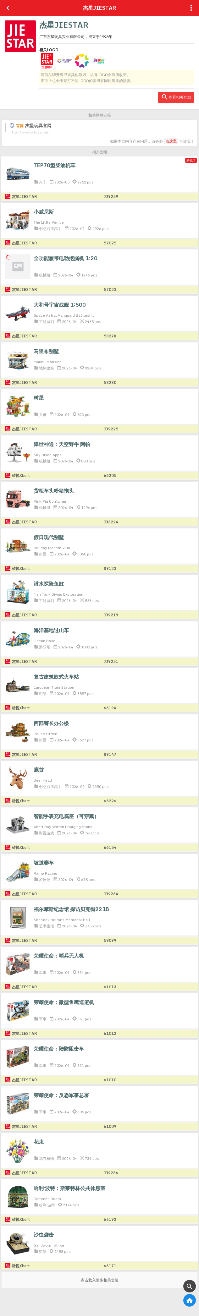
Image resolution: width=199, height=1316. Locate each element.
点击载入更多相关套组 (100, 1280)
